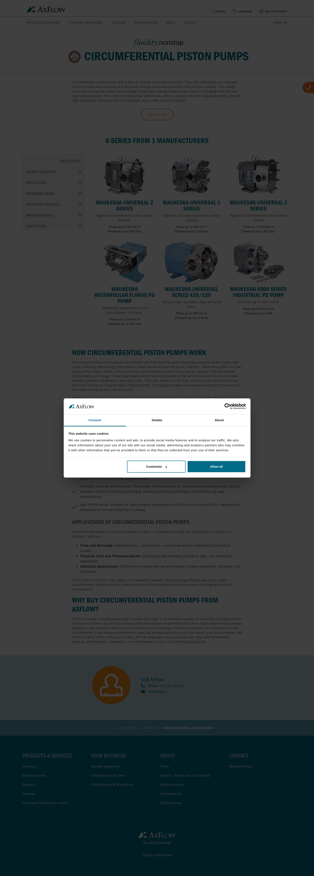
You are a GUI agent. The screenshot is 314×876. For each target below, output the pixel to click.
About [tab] (219, 420)
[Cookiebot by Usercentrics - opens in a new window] (227, 406)
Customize (156, 466)
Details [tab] (157, 420)
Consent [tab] (94, 420)
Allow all (216, 466)
